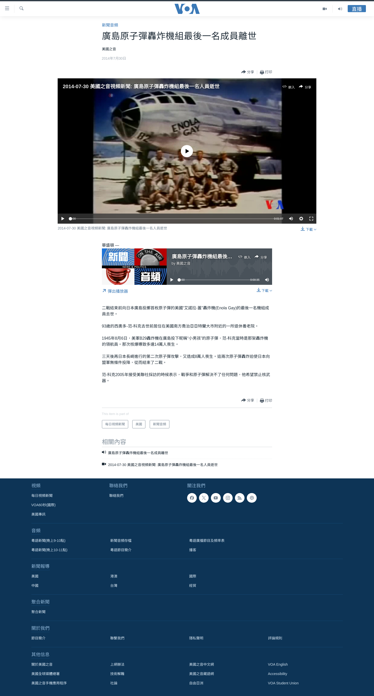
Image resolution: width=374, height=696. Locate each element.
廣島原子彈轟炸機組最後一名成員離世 (215, 256)
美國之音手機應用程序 (49, 683)
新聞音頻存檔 (120, 541)
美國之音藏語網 (201, 674)
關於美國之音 (42, 664)
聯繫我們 (117, 638)
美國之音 (183, 263)
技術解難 (117, 674)
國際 (192, 576)
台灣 (113, 586)
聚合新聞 (38, 612)
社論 (113, 683)
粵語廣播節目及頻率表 (207, 541)
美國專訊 (38, 514)
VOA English (278, 664)
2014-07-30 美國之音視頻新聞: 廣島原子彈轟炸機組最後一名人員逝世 (141, 86)
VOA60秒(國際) (43, 505)
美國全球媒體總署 (45, 674)
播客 (192, 550)
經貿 (192, 586)
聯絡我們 (116, 496)
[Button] (247, 72)
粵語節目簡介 (120, 550)
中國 (34, 586)
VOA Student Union (283, 683)
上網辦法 (117, 664)
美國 (34, 576)
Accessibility (277, 674)
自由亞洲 (196, 683)
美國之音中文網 (201, 664)
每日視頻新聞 (42, 496)
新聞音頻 (110, 25)
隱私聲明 (196, 638)
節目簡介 (38, 638)
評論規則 (275, 638)
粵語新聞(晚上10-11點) (49, 550)
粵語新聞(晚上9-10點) (48, 541)
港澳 (113, 576)
